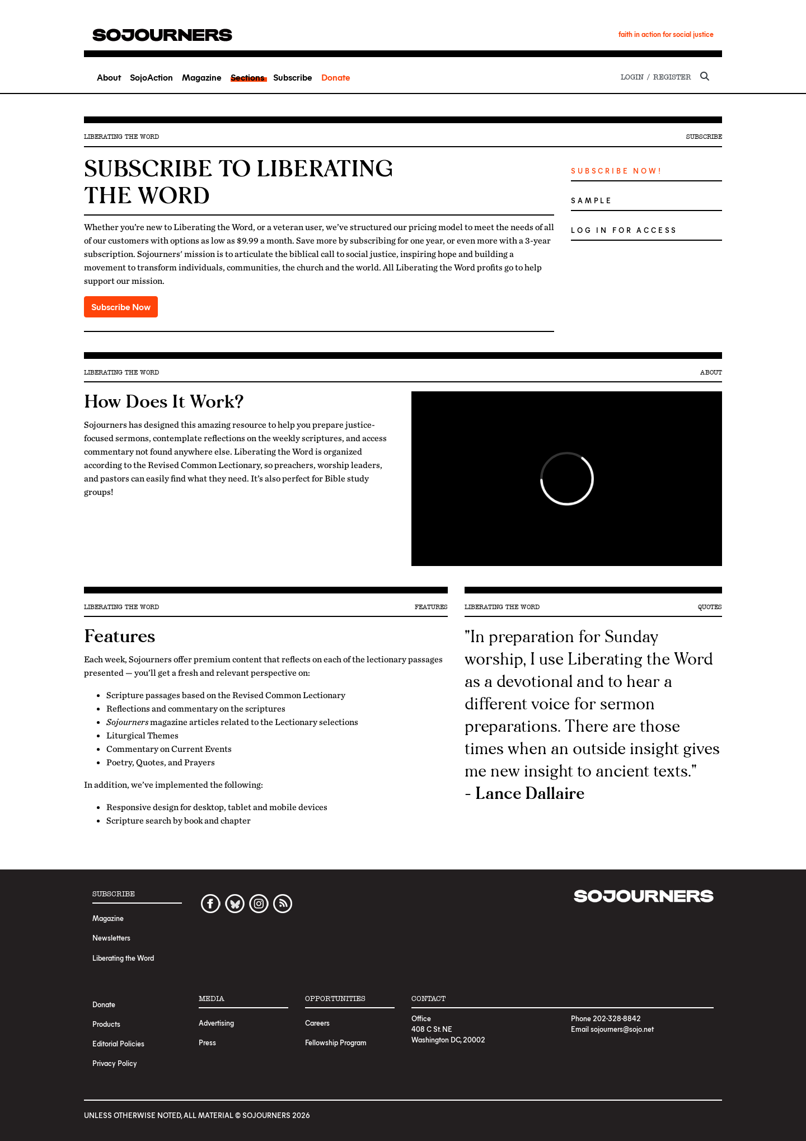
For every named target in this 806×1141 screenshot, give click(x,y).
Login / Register (656, 77)
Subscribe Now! (617, 170)
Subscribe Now (121, 306)
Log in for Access (624, 230)
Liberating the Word (123, 957)
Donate (335, 77)
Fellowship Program (336, 1042)
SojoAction (151, 77)
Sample (592, 200)
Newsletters (111, 937)
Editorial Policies (118, 1043)
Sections (247, 77)
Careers (317, 1022)
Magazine (202, 77)
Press (207, 1042)
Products (106, 1023)
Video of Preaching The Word (566, 478)
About (109, 77)
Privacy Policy (114, 1063)
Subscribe (292, 77)
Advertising (216, 1022)
